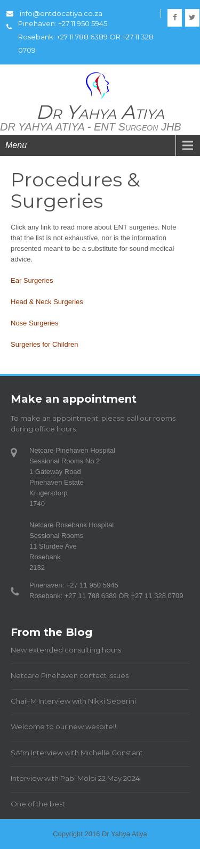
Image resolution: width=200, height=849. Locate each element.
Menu (16, 145)
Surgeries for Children (44, 344)
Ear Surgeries (32, 280)
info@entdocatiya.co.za (54, 13)
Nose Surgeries (35, 323)
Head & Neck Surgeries (47, 302)
